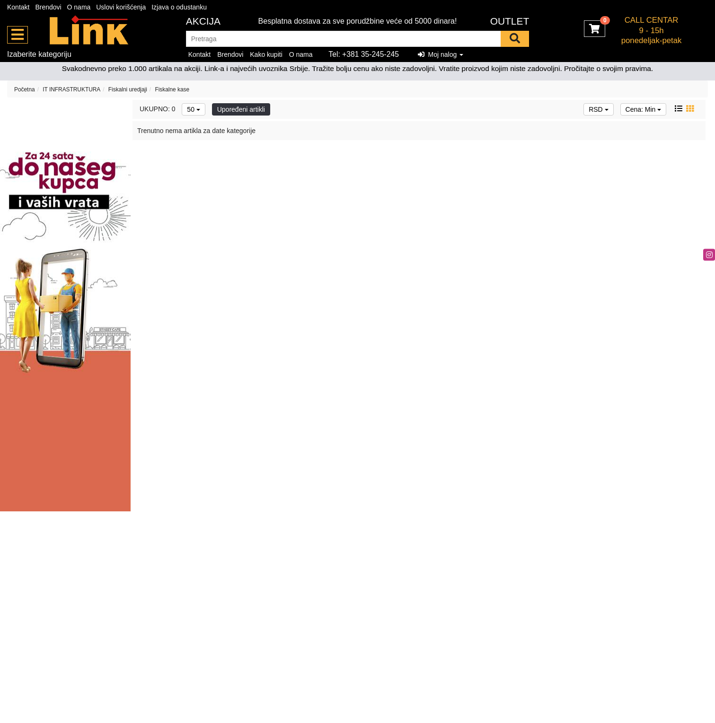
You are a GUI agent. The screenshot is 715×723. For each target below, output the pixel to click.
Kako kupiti (266, 54)
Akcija (203, 21)
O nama (79, 7)
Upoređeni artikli (241, 109)
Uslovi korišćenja (121, 7)
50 (193, 109)
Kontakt (18, 7)
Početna (24, 89)
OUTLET (510, 21)
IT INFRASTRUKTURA (71, 89)
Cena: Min (644, 109)
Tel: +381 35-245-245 (363, 54)
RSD (598, 109)
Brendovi (48, 7)
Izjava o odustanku (179, 7)
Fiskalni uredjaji (127, 89)
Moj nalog (440, 54)
